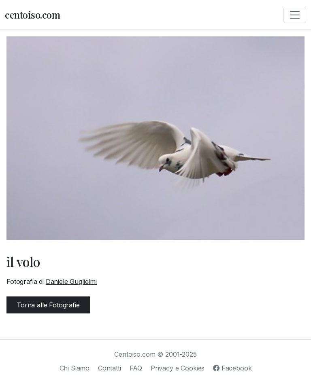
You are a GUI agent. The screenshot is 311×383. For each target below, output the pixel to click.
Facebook (232, 368)
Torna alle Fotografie (48, 305)
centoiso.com (32, 14)
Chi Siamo (75, 368)
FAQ (136, 368)
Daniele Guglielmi (71, 281)
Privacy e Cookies (177, 368)
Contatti (109, 368)
